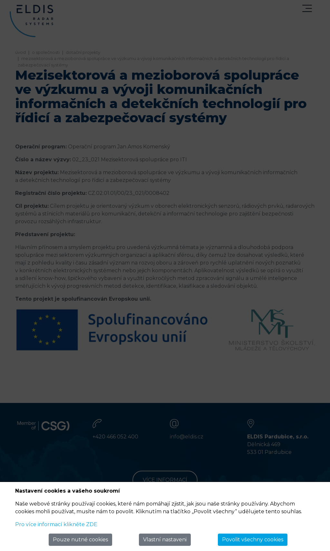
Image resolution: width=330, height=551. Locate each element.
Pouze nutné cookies (80, 539)
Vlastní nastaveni (165, 539)
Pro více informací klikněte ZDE (56, 524)
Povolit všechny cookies (252, 539)
